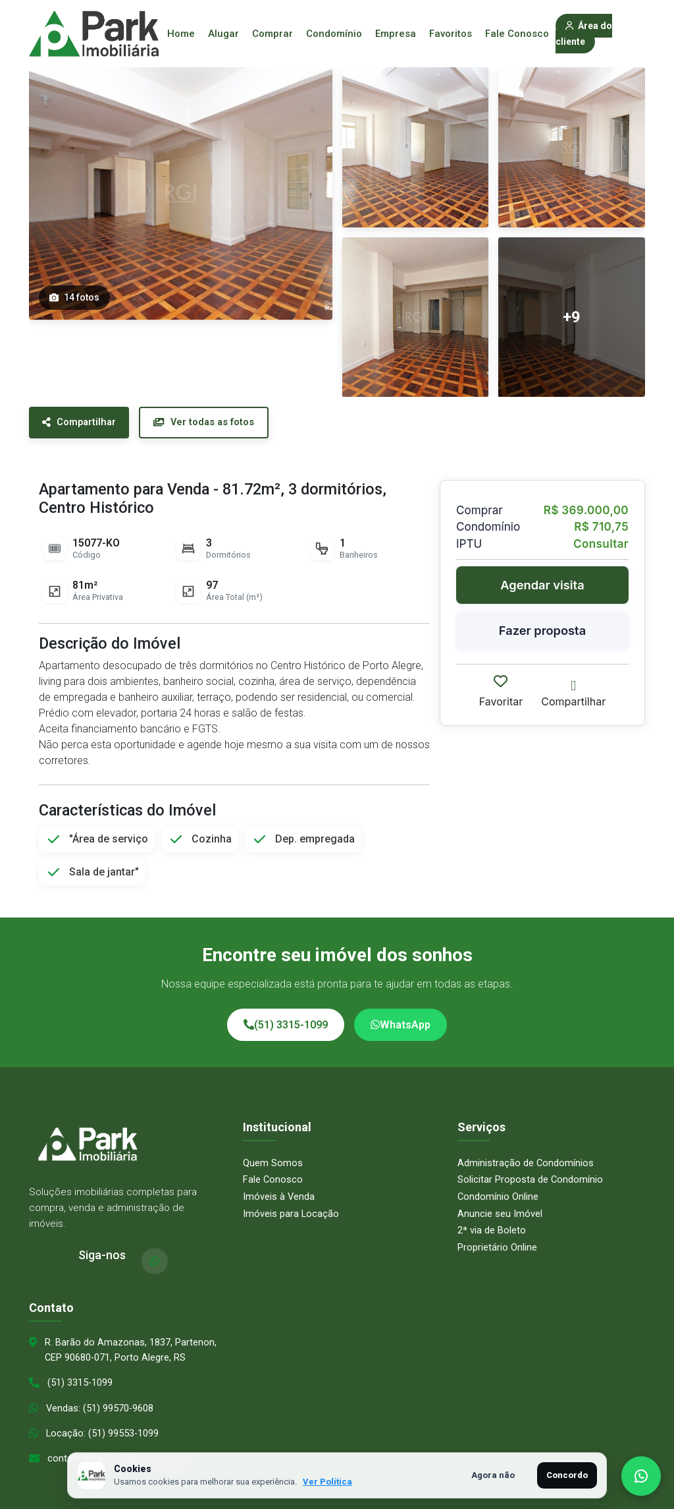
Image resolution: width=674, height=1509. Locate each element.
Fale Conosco (517, 34)
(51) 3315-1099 (286, 1011)
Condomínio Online (498, 1183)
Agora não (493, 1475)
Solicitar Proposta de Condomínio (530, 1166)
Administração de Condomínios (525, 1150)
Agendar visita (542, 586)
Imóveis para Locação (291, 1200)
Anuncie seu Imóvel (499, 1200)
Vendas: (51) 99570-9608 (100, 1397)
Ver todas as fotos (215, 423)
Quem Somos (273, 1150)
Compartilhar (83, 423)
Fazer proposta (542, 632)
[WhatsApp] (155, 1248)
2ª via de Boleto (491, 1217)
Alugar (223, 34)
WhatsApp (400, 1011)
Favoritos (450, 34)
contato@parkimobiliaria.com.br (116, 1448)
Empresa (395, 34)
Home (181, 34)
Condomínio (334, 34)
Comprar (272, 34)
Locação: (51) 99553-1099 (103, 1423)
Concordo (567, 1475)
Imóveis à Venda (279, 1183)
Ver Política (327, 1482)
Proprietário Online (497, 1234)
